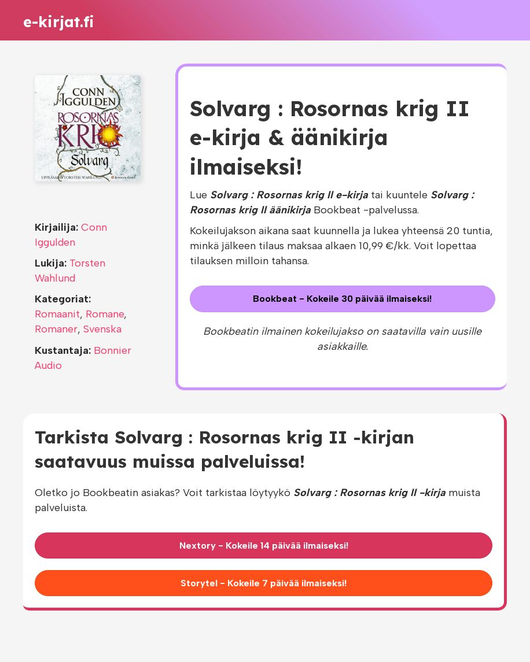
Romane (105, 314)
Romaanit (57, 314)
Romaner (56, 329)
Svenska (102, 329)
